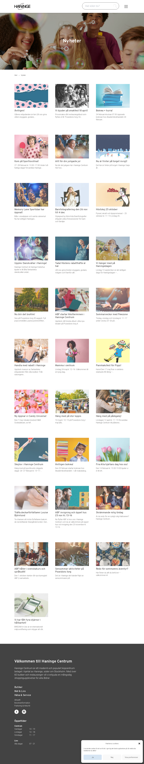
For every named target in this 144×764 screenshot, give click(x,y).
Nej (112, 757)
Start (15, 75)
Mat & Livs (20, 691)
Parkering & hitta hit (22, 706)
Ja (93, 757)
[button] (139, 743)
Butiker (18, 687)
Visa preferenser (131, 757)
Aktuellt (17, 700)
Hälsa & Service (22, 695)
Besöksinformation (22, 703)
